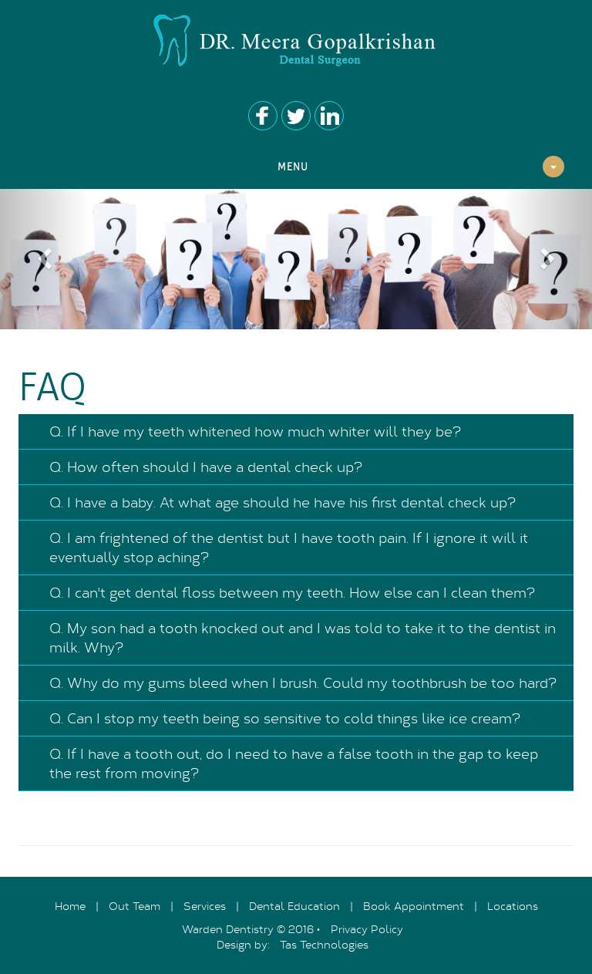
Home (70, 905)
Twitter (296, 116)
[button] (44, 259)
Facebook (263, 116)
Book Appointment (413, 905)
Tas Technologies (324, 944)
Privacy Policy (367, 929)
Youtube (329, 116)
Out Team (134, 905)
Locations (512, 905)
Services (204, 905)
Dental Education (294, 905)
